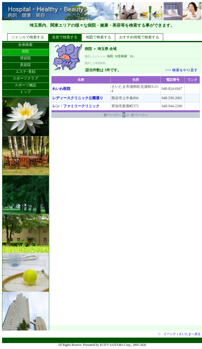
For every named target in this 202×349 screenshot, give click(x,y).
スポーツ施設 (25, 85)
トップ (25, 92)
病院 (25, 51)
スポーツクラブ (25, 78)
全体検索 (25, 45)
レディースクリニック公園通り (77, 98)
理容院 (25, 58)
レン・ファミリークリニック (75, 106)
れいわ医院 (61, 89)
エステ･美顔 (25, 72)
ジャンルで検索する (27, 37)
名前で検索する (64, 37)
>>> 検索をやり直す (181, 70)
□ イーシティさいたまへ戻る (179, 334)
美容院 (25, 65)
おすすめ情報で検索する (139, 37)
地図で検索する (98, 37)
